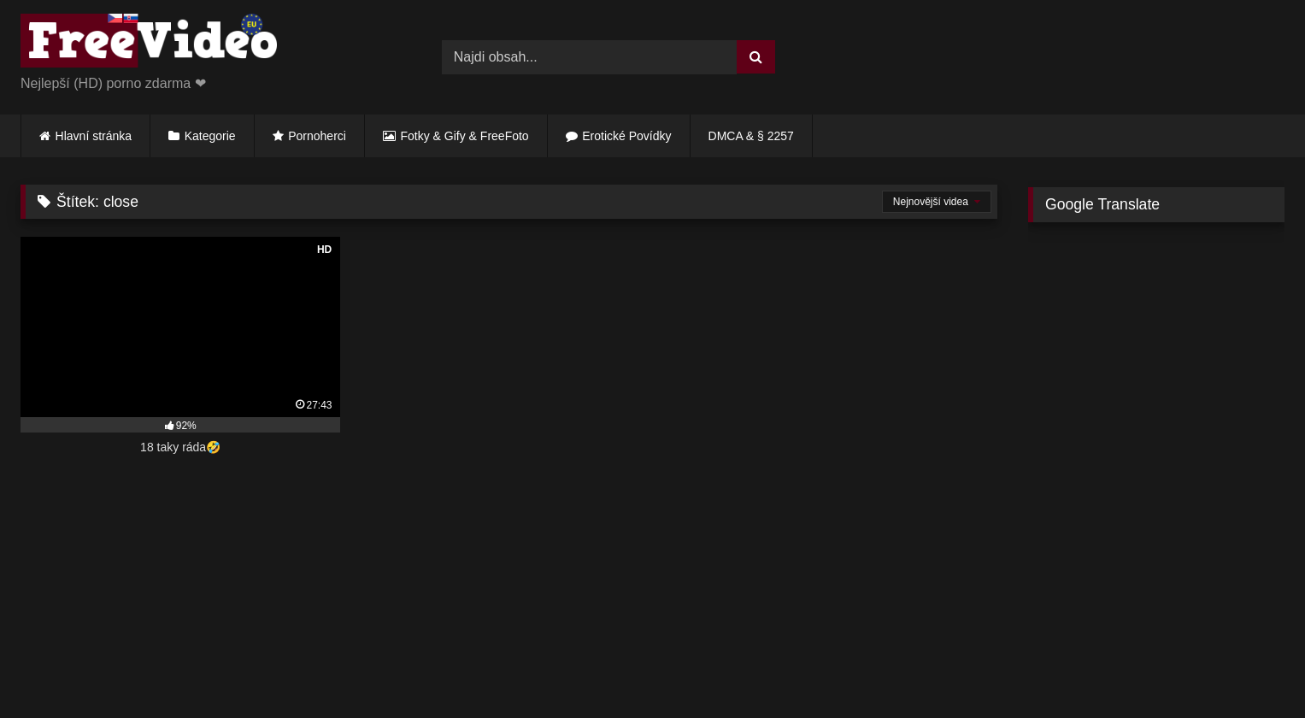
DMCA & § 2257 (751, 136)
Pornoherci (317, 136)
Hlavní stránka (94, 136)
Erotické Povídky (626, 136)
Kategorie (210, 136)
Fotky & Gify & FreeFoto (465, 136)
